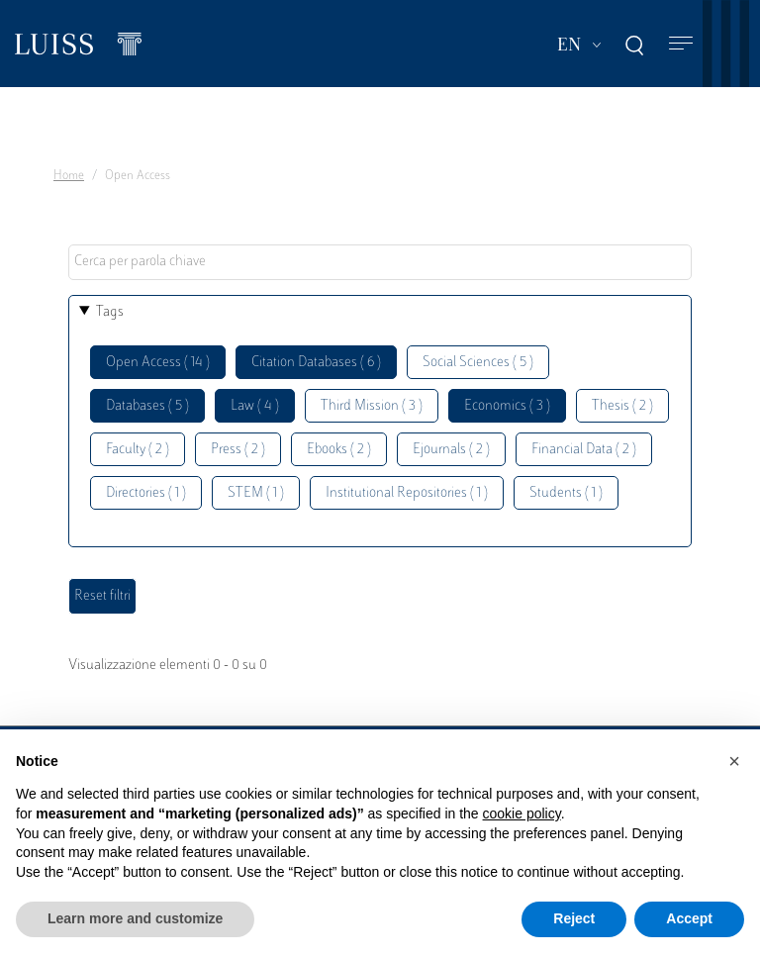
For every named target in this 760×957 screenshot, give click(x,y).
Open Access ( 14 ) (158, 362)
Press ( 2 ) (238, 449)
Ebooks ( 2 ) (339, 449)
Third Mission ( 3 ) (372, 406)
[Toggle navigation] (681, 44)
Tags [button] (110, 312)
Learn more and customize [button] (135, 918)
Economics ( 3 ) (507, 406)
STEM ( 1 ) (256, 493)
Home (68, 176)
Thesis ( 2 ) (622, 406)
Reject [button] (574, 918)
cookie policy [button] (522, 813)
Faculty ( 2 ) (137, 449)
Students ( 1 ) (566, 493)
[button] (734, 761)
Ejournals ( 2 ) (451, 449)
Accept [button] (689, 918)
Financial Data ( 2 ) (583, 449)
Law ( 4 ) (255, 406)
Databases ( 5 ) (147, 406)
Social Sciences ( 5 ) (478, 362)
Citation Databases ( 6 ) (316, 362)
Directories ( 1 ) (146, 493)
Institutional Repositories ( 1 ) (407, 493)
